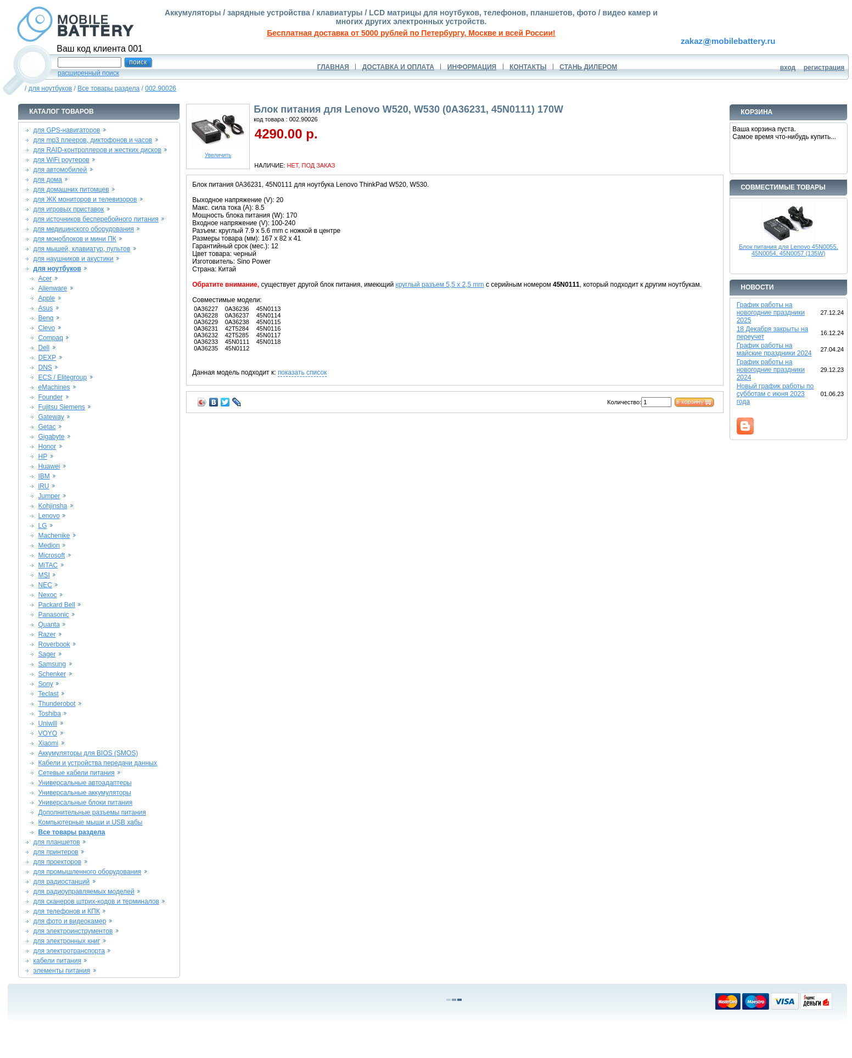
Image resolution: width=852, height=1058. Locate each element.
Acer (45, 278)
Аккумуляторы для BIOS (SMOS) (88, 753)
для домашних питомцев (71, 189)
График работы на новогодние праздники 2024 (771, 369)
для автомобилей (60, 170)
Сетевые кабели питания (76, 773)
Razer (46, 634)
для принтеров (56, 852)
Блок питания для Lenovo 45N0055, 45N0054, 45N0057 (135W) (788, 250)
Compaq (50, 338)
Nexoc (47, 595)
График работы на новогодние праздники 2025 (771, 312)
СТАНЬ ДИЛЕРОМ (588, 67)
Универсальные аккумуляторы (84, 793)
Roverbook (54, 644)
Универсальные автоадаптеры (84, 783)
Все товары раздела (108, 88)
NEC (45, 585)
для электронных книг (66, 941)
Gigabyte (51, 437)
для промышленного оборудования (87, 872)
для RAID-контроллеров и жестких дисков (97, 150)
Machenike (54, 535)
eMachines (54, 387)
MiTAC (48, 565)
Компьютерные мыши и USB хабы (90, 822)
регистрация (824, 67)
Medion (48, 545)
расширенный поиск (88, 73)
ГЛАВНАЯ (333, 67)
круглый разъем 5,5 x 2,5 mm (439, 284)
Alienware (52, 288)
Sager (46, 654)
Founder (50, 397)
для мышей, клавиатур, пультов (82, 249)
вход (788, 67)
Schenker (52, 674)
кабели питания (57, 961)
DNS (45, 367)
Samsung (52, 664)
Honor (47, 446)
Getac (46, 427)
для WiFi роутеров (61, 160)
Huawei (49, 466)
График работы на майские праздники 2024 (774, 349)
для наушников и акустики (73, 259)
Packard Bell (56, 605)
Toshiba (49, 713)
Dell (43, 348)
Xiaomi (48, 743)
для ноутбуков (50, 88)
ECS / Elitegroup (62, 377)
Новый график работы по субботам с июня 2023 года (775, 393)
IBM (43, 476)
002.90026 (160, 88)
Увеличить (217, 152)
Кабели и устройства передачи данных (97, 763)
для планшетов (56, 842)
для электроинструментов (73, 931)
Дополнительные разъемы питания (91, 812)
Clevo (46, 328)
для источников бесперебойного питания (96, 219)
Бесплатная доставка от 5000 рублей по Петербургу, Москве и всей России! (411, 33)
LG (42, 526)
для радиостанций (61, 882)
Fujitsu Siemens (61, 407)
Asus (45, 308)
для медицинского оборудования (83, 229)
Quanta (48, 624)
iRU (43, 486)
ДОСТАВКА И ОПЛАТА (398, 67)
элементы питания (62, 971)
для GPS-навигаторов (66, 130)
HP (42, 456)
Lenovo (48, 516)
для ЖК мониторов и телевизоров (85, 199)
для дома (47, 179)
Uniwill (47, 723)
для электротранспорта (69, 951)
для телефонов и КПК (66, 911)
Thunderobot (56, 704)
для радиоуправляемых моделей (83, 891)
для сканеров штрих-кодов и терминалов (96, 901)
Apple (46, 298)
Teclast (48, 694)
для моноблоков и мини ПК (74, 239)
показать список (302, 372)
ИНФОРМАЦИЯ (471, 67)
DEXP (47, 357)
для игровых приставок (68, 209)
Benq (45, 318)
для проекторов (57, 862)
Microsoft (51, 555)
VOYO (47, 733)
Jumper (49, 496)
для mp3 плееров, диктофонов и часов (93, 140)
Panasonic (53, 615)
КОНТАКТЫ (527, 67)
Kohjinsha (52, 506)
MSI (43, 575)
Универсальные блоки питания (85, 802)
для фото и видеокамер (70, 921)
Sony (45, 684)
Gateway (51, 417)
